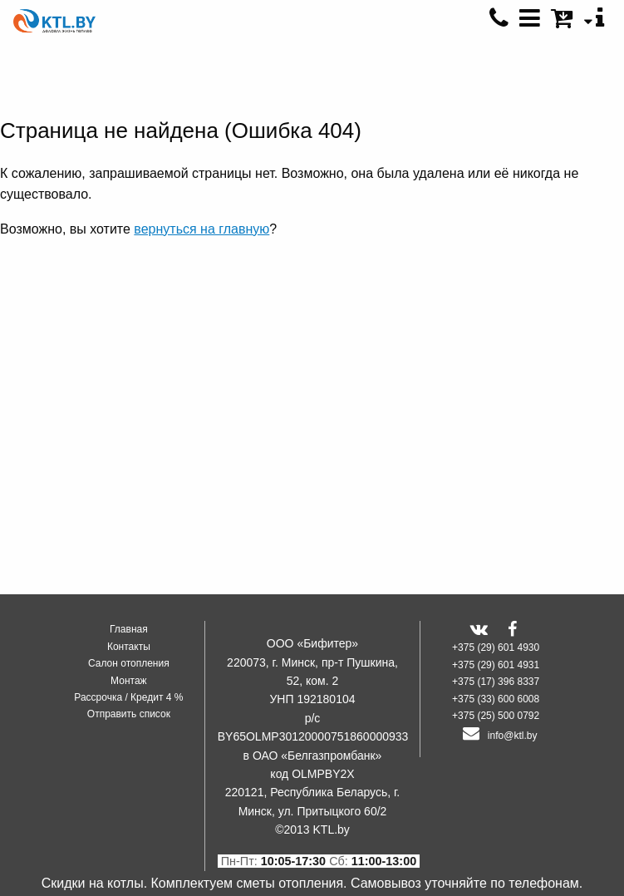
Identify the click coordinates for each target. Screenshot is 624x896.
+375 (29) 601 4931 (495, 665)
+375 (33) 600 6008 (495, 699)
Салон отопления (129, 663)
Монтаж (129, 681)
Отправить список (128, 714)
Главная (129, 629)
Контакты (128, 646)
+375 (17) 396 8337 (495, 681)
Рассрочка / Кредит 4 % (128, 697)
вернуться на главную (201, 229)
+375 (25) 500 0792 (495, 715)
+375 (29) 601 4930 (495, 647)
